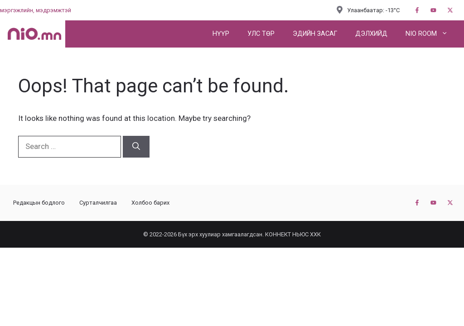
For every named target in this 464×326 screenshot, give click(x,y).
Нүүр (221, 34)
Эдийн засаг (315, 34)
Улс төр (261, 34)
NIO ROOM (431, 34)
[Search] (136, 147)
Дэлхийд (371, 34)
